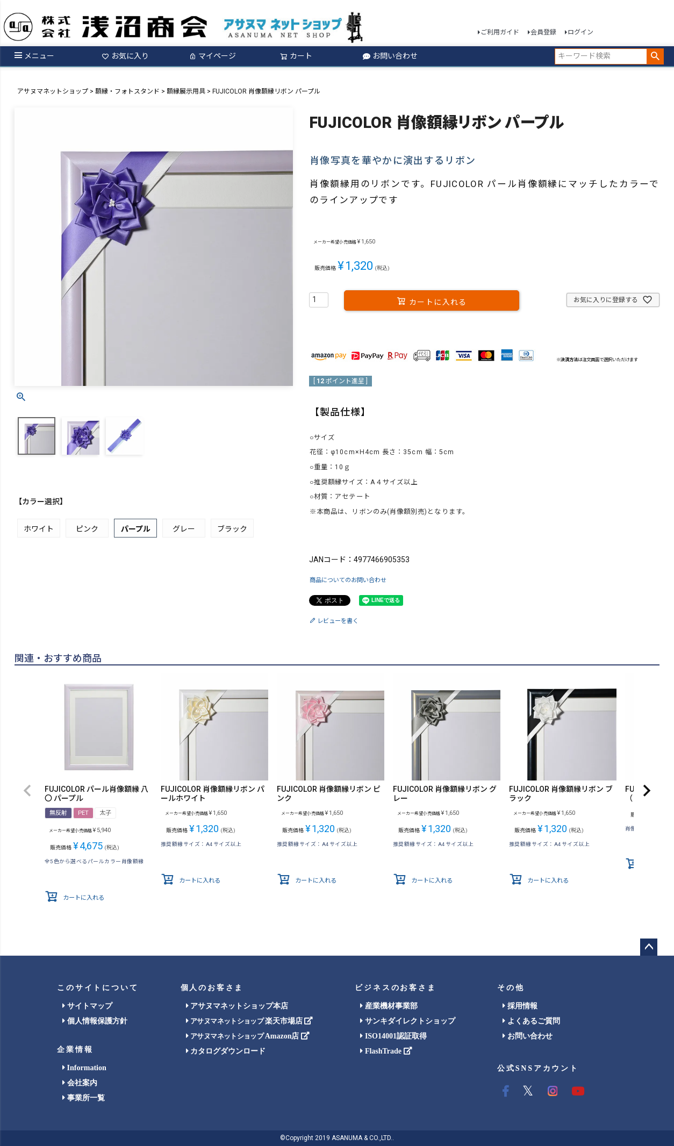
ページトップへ (648, 947)
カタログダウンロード (226, 1051)
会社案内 (79, 1083)
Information (84, 1068)
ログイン (580, 32)
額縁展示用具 (186, 91)
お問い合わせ (390, 56)
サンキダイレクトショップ (407, 1021)
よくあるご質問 (531, 1021)
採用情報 (520, 1006)
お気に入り (125, 56)
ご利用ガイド (500, 32)
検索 (655, 56)
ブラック (232, 529)
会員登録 (543, 32)
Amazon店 (248, 1036)
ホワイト (39, 529)
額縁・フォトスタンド (127, 91)
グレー (184, 529)
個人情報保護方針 (94, 1021)
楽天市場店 (249, 1021)
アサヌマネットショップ (52, 91)
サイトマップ (87, 1006)
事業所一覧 (83, 1098)
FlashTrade (386, 1051)
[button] (27, 791)
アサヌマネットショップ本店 (237, 1006)
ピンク (87, 529)
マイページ (212, 56)
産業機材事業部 (389, 1006)
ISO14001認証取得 (393, 1036)
